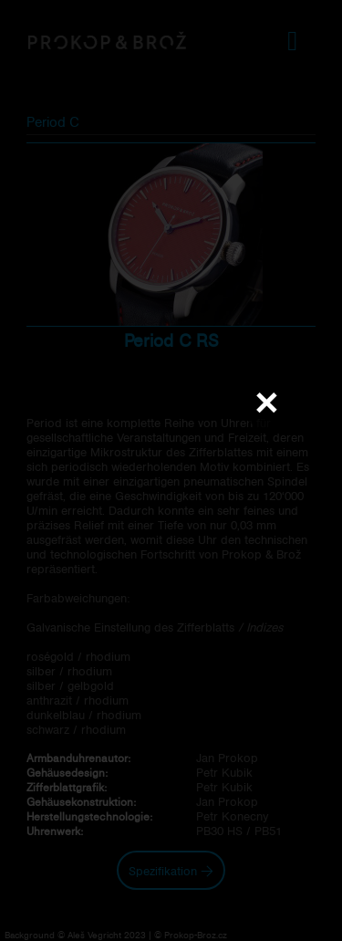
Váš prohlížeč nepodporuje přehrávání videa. (171, 470)
